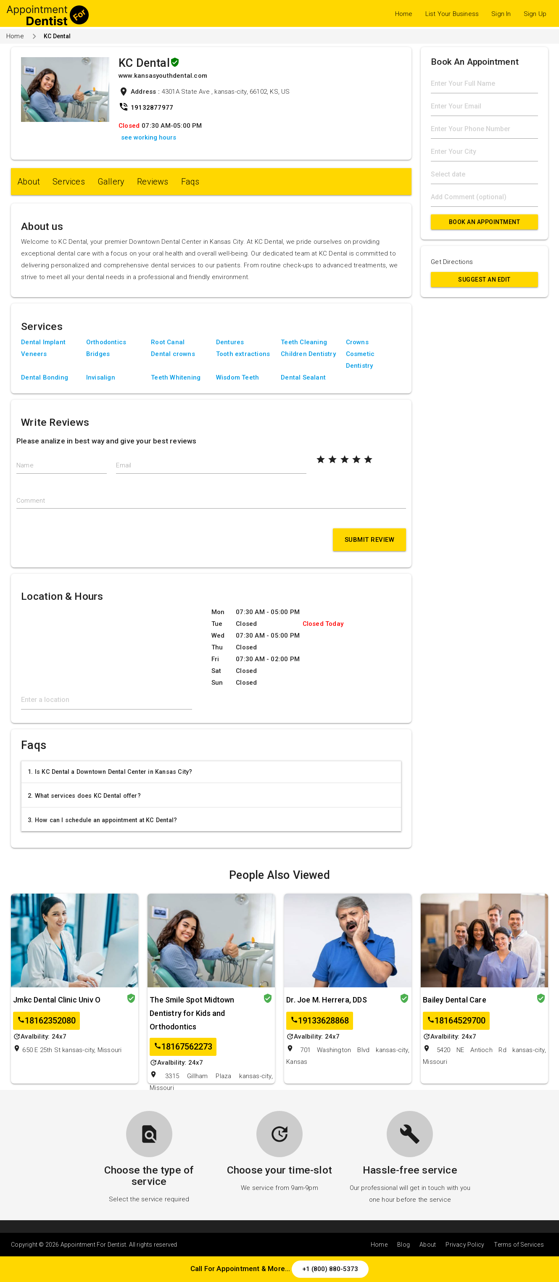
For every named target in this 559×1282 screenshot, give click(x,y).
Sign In (501, 14)
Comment (30, 500)
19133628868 (319, 1021)
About (28, 182)
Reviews (152, 182)
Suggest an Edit (484, 279)
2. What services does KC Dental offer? (84, 795)
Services (69, 182)
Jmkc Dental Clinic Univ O (56, 999)
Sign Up (535, 14)
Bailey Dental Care (454, 999)
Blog (403, 1244)
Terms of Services (518, 1244)
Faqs (190, 182)
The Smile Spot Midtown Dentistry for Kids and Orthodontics (192, 1013)
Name (25, 465)
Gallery (111, 182)
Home (404, 14)
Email (123, 465)
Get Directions (452, 262)
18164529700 (456, 1021)
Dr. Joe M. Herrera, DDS (326, 999)
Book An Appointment (484, 222)
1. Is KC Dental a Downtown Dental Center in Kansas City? (110, 771)
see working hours (148, 137)
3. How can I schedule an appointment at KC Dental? (102, 820)
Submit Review (370, 539)
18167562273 (183, 1047)
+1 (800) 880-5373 (330, 1269)
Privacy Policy (465, 1244)
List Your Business (452, 14)
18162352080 (46, 1021)
